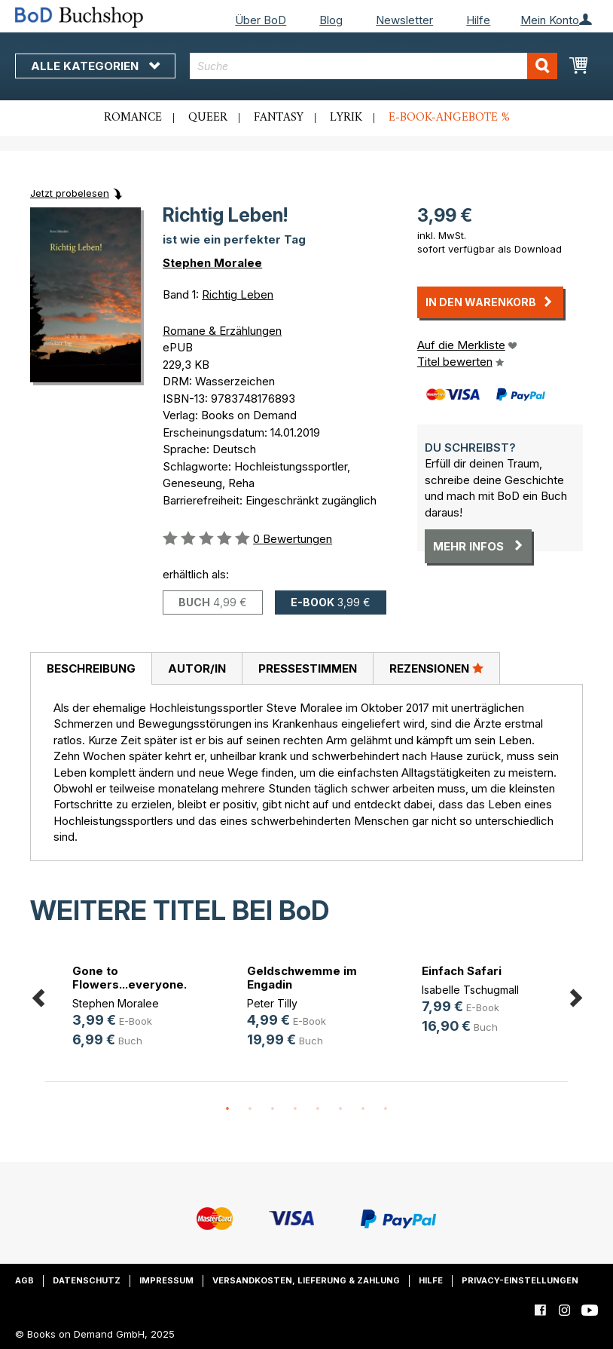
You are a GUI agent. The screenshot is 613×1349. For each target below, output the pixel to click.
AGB (24, 1280)
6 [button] (340, 1109)
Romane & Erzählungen (222, 330)
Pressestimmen (307, 668)
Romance (133, 117)
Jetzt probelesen (69, 193)
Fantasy (278, 117)
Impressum (166, 1280)
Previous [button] (37, 995)
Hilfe (478, 20)
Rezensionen (436, 668)
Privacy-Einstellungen (520, 1280)
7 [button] (363, 1109)
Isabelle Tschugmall (470, 989)
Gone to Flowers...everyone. (129, 978)
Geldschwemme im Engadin (302, 978)
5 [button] (317, 1109)
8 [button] (385, 1109)
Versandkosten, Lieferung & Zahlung (306, 1280)
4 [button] (295, 1109)
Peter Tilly (272, 1003)
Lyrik (346, 117)
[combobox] (373, 66)
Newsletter (404, 20)
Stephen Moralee (212, 263)
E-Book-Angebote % (449, 117)
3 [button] (272, 1109)
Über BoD (260, 20)
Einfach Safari (462, 971)
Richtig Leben (237, 294)
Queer (207, 117)
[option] (132, 1008)
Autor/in (197, 668)
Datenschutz (86, 1280)
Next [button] (575, 995)
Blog (331, 20)
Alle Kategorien (95, 66)
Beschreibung (91, 668)
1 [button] (227, 1109)
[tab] (90, 668)
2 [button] (250, 1109)
